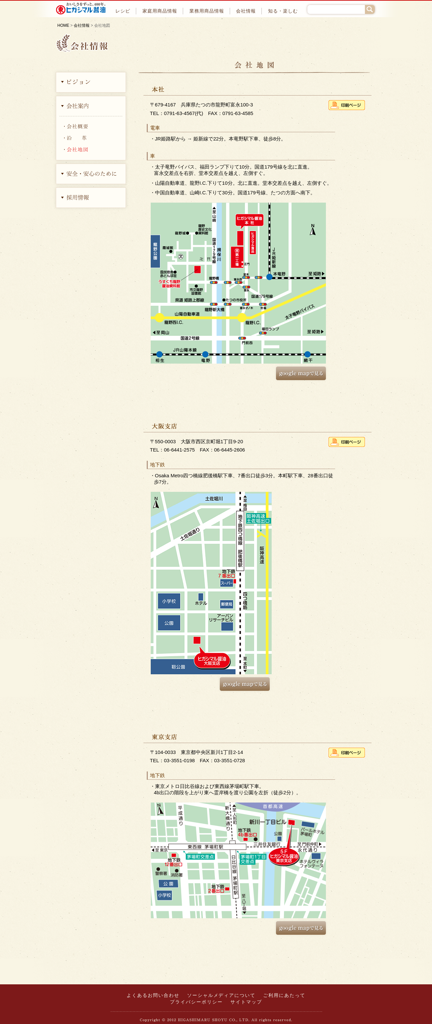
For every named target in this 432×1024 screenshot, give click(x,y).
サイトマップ (246, 1002)
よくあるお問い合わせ (153, 995)
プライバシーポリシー (196, 1002)
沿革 (90, 137)
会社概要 (90, 125)
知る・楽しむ (283, 11)
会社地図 (90, 148)
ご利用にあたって (284, 995)
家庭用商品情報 (159, 11)
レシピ (122, 11)
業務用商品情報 (206, 11)
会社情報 (246, 11)
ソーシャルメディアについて (221, 995)
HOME (63, 25)
